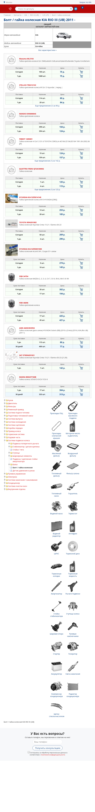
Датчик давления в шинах (24, 470)
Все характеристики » (47, 50)
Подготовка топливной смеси (20, 416)
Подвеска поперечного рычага (26, 443)
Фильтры (12, 406)
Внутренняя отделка (16, 489)
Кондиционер (14, 483)
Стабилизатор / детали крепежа (26, 446)
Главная (7, 15)
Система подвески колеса (19, 440)
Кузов (10, 400)
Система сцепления (16, 425)
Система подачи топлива (18, 412)
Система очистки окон (17, 486)
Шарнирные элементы (22, 456)
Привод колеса (14, 431)
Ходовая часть (14, 437)
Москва (9, 2)
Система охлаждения (17, 422)
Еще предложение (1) (47, 106)
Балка (15, 464)
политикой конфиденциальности (53, 755)
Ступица (16, 453)
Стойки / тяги (18, 450)
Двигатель (12, 403)
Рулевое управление (17, 474)
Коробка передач (15, 428)
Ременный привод (16, 409)
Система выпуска (15, 419)
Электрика (12, 477)
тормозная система (16, 434)
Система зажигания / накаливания (22, 480)
